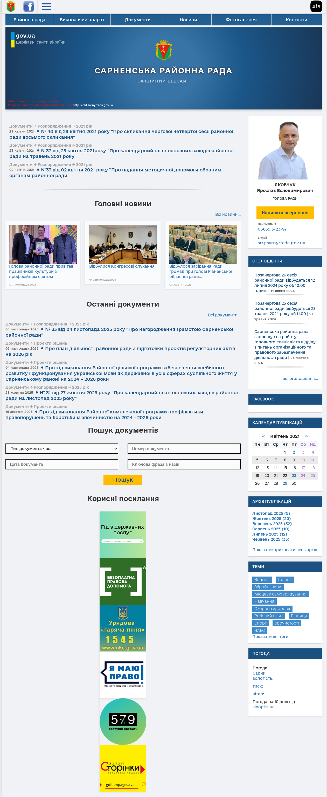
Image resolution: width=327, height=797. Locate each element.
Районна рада (29, 19)
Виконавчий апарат (82, 19)
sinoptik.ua (264, 707)
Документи (138, 19)
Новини (188, 19)
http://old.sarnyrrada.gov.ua (93, 105)
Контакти (296, 19)
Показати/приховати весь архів (284, 549)
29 (285, 483)
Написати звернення (285, 212)
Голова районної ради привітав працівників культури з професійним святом (40, 271)
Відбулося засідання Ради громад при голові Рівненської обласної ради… (204, 271)
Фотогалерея (241, 19)
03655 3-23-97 (272, 229)
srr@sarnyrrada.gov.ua (281, 242)
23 (294, 475)
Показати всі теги (270, 636)
